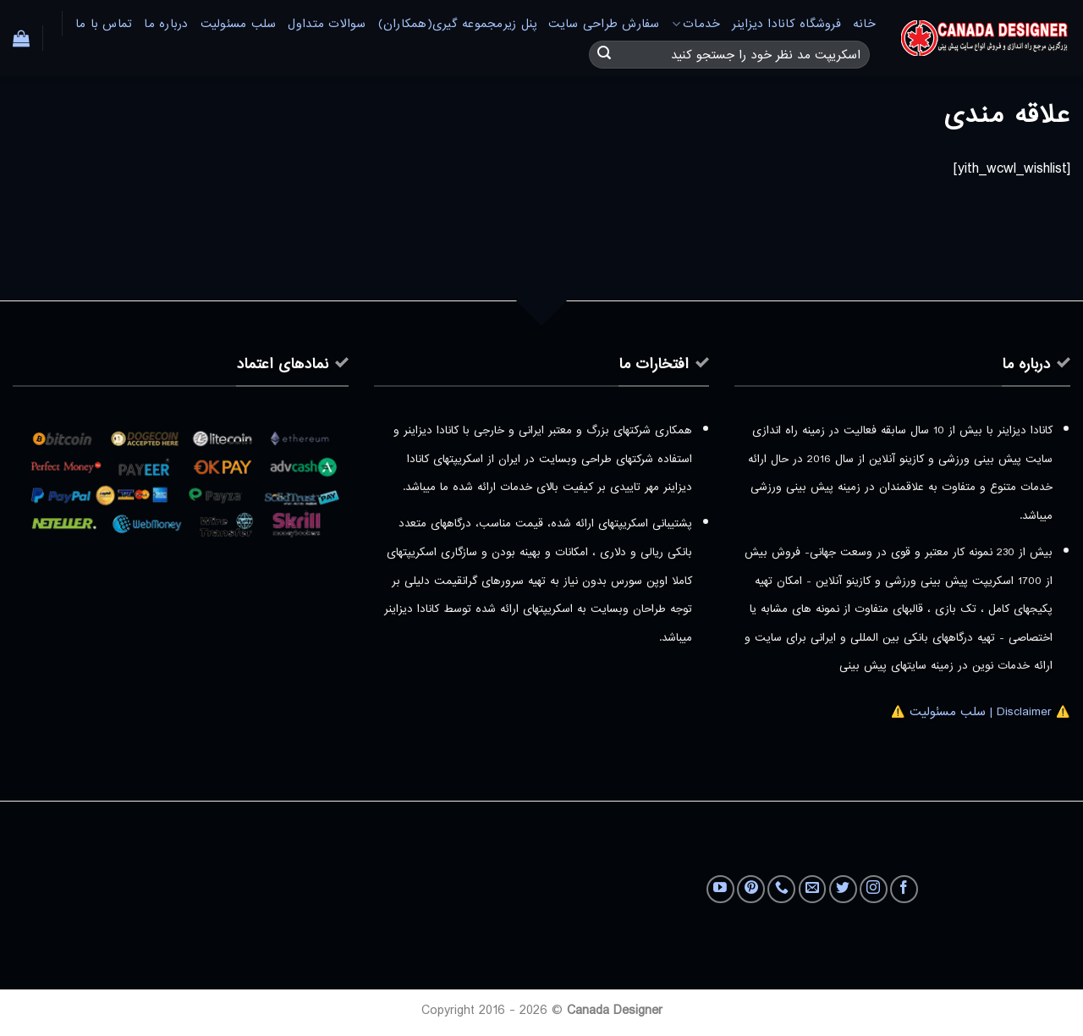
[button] (21, 38)
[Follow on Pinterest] (751, 889)
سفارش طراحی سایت (603, 24)
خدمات (696, 24)
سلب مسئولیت (239, 24)
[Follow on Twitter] (843, 889)
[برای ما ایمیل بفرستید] (813, 889)
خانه (864, 24)
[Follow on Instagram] (874, 889)
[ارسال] (604, 55)
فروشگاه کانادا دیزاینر (786, 24)
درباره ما (166, 24)
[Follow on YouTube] (720, 889)
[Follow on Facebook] (904, 889)
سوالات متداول (327, 24)
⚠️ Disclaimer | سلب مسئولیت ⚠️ (980, 712)
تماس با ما (104, 24)
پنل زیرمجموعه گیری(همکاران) (457, 24)
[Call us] (781, 889)
